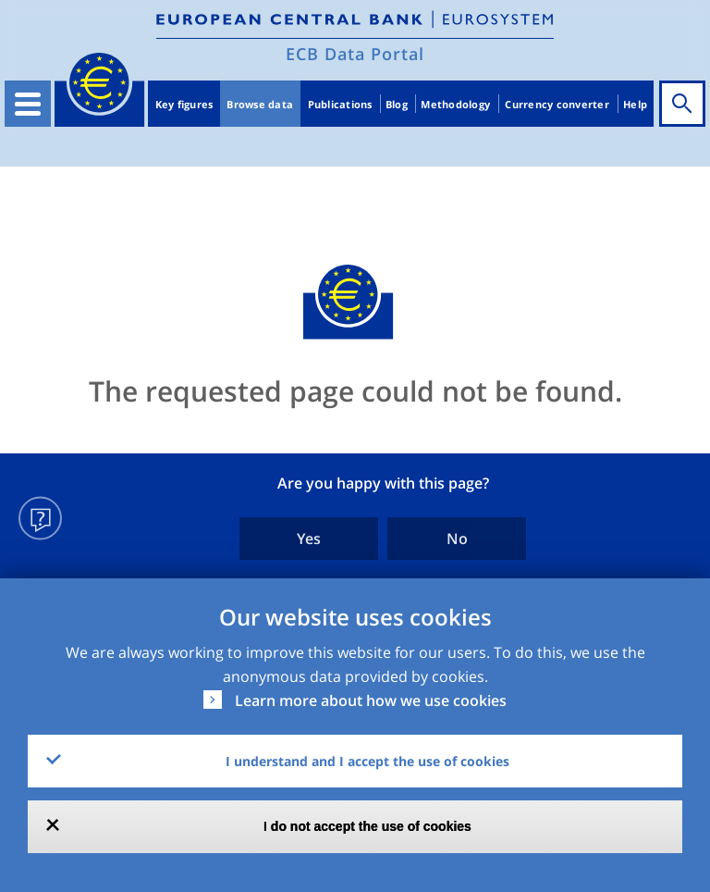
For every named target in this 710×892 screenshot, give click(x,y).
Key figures (184, 104)
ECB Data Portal (355, 54)
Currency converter (557, 104)
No (457, 538)
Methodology (455, 104)
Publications (340, 104)
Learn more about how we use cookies (371, 700)
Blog (397, 104)
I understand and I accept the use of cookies (367, 761)
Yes (309, 538)
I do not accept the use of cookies (367, 826)
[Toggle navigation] (28, 104)
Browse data (259, 104)
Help (635, 104)
